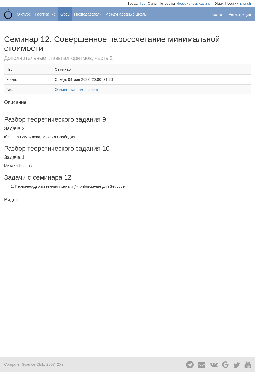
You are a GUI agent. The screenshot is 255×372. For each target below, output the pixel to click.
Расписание (45, 14)
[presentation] (75, 186)
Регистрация (240, 14)
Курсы (64, 14)
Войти (217, 14)
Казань (204, 3)
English (245, 3)
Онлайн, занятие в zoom (76, 89)
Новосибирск (187, 3)
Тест (143, 3)
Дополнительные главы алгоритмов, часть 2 (58, 58)
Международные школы (126, 14)
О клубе (24, 14)
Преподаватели (87, 14)
